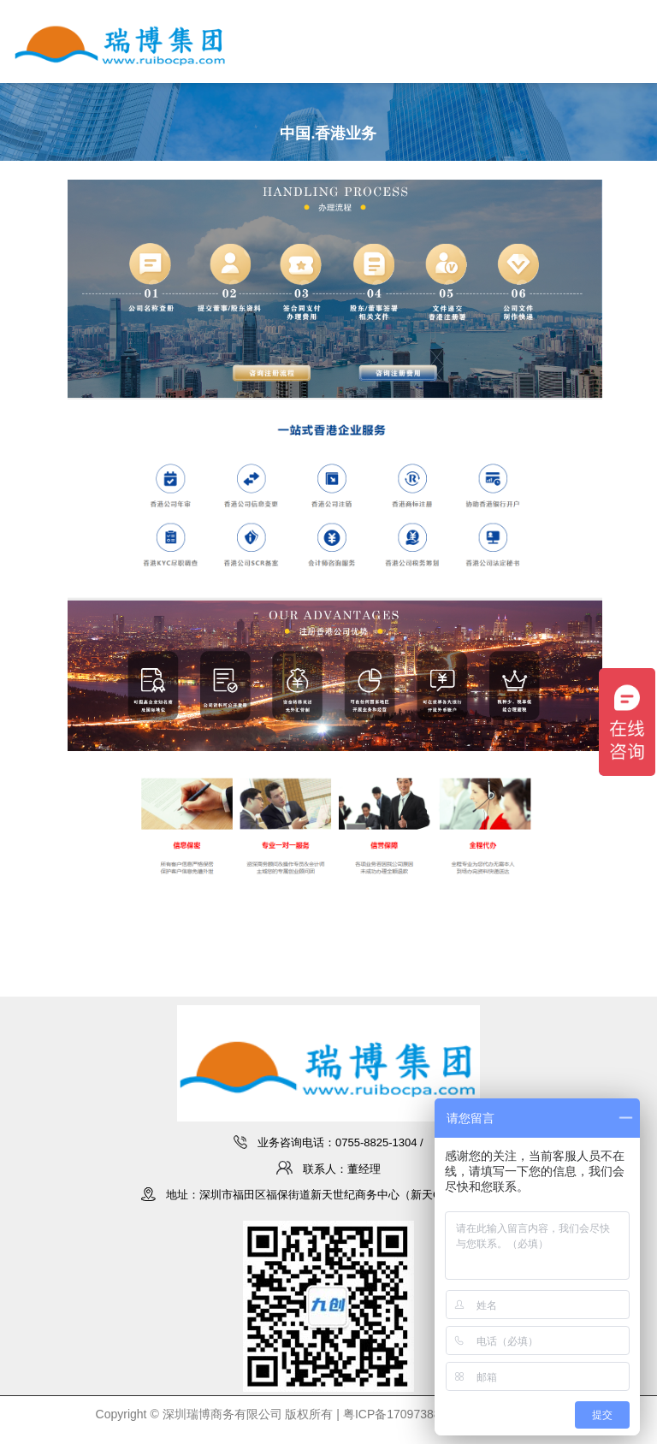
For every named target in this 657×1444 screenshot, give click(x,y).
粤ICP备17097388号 (398, 1414)
